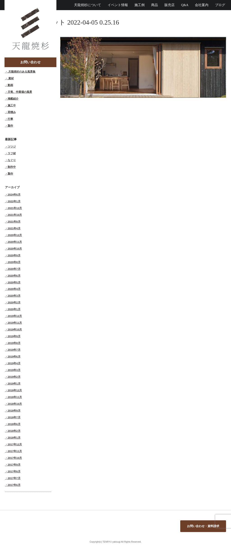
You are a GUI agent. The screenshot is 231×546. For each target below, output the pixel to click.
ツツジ (12, 146)
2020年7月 (14, 268)
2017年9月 (14, 464)
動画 (10, 85)
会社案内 (201, 5)
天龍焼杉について (87, 5)
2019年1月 (14, 383)
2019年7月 (14, 349)
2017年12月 (15, 444)
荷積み (12, 112)
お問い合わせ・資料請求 (203, 526)
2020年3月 (14, 295)
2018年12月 (15, 390)
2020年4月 (14, 288)
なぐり (12, 160)
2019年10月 (15, 329)
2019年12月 (15, 315)
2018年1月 (14, 437)
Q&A (184, 5)
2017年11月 (15, 451)
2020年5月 (14, 282)
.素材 (11, 78)
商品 (154, 5)
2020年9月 (14, 255)
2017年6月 (14, 484)
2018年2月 (14, 430)
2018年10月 (15, 403)
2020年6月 (14, 275)
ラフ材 (12, 153)
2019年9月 (14, 336)
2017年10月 (15, 457)
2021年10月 (15, 214)
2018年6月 (14, 424)
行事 (10, 118)
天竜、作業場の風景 (20, 91)
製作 (10, 125)
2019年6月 (14, 356)
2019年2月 (14, 376)
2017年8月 (14, 471)
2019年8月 (14, 342)
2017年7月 (14, 478)
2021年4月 (14, 228)
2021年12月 (15, 208)
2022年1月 (14, 201)
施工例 (139, 5)
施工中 (12, 105)
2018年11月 (15, 397)
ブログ (220, 5)
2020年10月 (15, 248)
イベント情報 (118, 5)
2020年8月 (14, 262)
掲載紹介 (13, 98)
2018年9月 (14, 410)
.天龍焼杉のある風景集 (21, 71)
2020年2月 (14, 302)
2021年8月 (14, 221)
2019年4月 (14, 363)
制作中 (12, 166)
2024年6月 (14, 194)
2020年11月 (15, 241)
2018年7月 (14, 417)
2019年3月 (14, 370)
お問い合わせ (30, 62)
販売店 (169, 5)
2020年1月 (14, 309)
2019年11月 (15, 322)
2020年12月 (15, 235)
